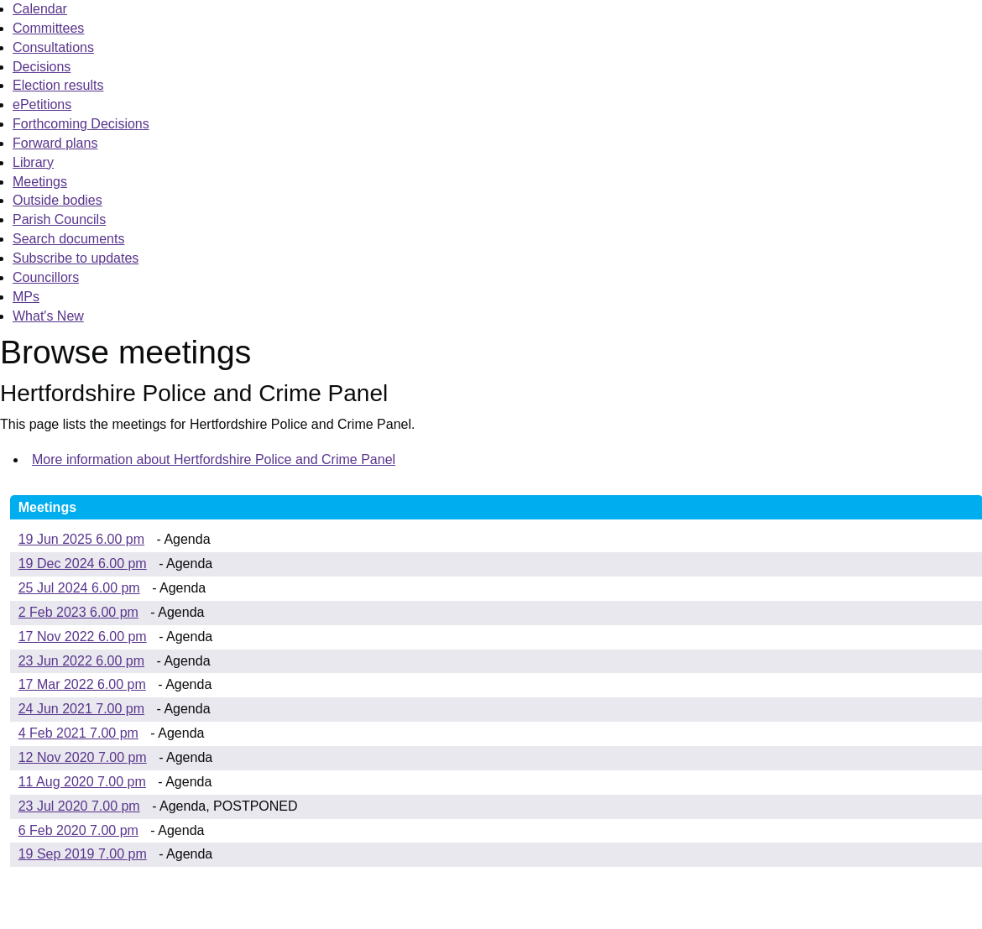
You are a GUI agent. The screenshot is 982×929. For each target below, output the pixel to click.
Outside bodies (57, 200)
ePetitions (42, 104)
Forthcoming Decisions (81, 124)
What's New (48, 316)
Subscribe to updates (75, 258)
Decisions (42, 67)
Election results (58, 85)
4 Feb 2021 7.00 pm (78, 733)
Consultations (53, 47)
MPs (26, 297)
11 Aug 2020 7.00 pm (82, 782)
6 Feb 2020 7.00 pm (78, 830)
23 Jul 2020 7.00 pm (79, 806)
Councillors (46, 277)
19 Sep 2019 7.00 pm (82, 854)
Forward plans (55, 143)
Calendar (40, 9)
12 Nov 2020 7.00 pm (82, 757)
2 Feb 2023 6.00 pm (78, 612)
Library (33, 162)
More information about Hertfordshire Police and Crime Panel (213, 459)
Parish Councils (59, 219)
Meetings (40, 182)
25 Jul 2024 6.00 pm (79, 588)
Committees (48, 28)
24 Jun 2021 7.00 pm (81, 709)
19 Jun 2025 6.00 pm (81, 539)
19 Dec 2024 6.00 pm (82, 563)
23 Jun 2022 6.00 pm (81, 661)
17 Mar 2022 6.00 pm (82, 684)
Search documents (68, 239)
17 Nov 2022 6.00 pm (82, 636)
